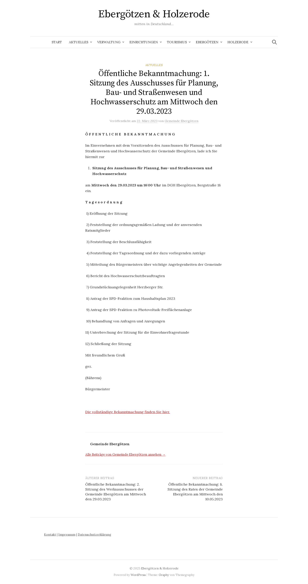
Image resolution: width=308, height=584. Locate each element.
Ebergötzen (207, 42)
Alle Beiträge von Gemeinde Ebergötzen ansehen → (125, 454)
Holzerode (237, 42)
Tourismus (177, 42)
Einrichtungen (143, 42)
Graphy (164, 575)
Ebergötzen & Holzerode (154, 14)
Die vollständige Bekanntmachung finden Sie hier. (127, 412)
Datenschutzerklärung (94, 534)
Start (57, 42)
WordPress (138, 575)
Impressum (66, 534)
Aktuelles (78, 42)
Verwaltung (108, 42)
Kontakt (50, 534)
